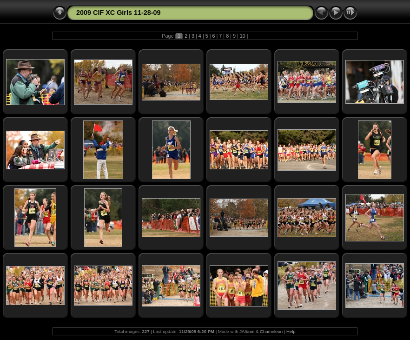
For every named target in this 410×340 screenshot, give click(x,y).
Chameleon (271, 331)
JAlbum (246, 331)
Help (291, 331)
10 (242, 36)
